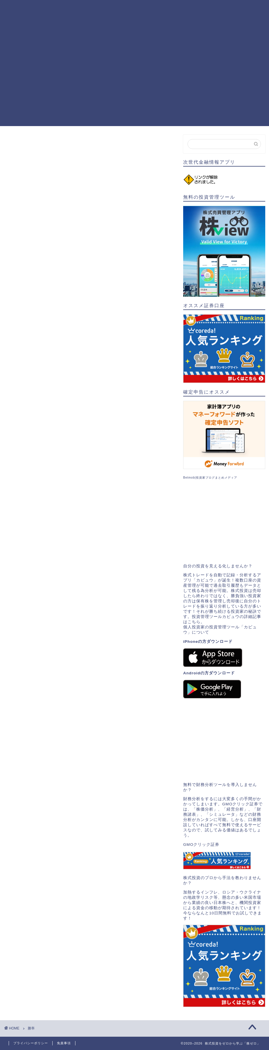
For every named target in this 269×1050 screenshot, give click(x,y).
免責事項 (64, 1043)
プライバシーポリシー (30, 1043)
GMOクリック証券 (201, 844)
